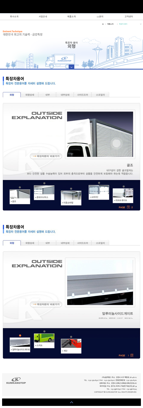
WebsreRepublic (71, 7)
